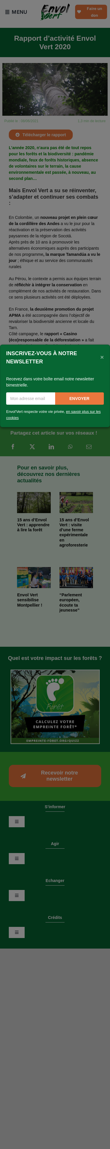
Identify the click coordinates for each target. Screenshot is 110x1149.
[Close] (102, 357)
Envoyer (79, 398)
